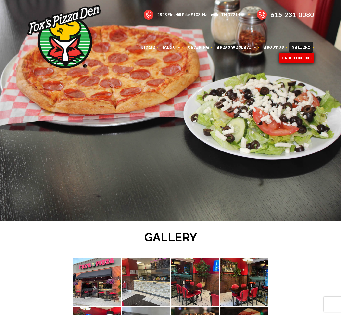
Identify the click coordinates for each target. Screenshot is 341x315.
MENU (169, 47)
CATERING (198, 47)
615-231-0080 (292, 15)
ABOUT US (274, 47)
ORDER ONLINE (297, 58)
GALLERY (301, 47)
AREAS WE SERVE (234, 47)
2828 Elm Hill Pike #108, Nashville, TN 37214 (198, 14)
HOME (148, 47)
